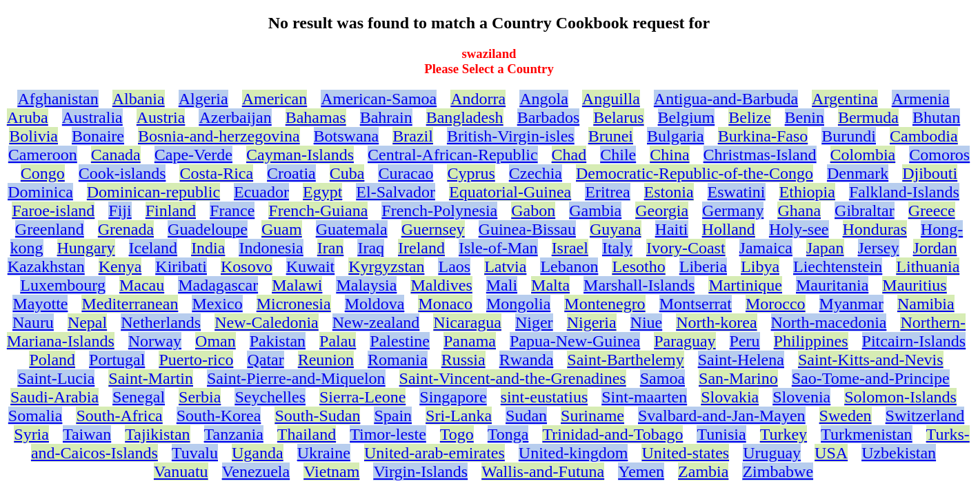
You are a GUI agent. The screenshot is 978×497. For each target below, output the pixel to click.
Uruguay (772, 453)
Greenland (49, 229)
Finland (171, 211)
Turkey (783, 434)
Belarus (618, 117)
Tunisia (721, 434)
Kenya (120, 266)
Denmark (857, 173)
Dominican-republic (153, 192)
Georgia (661, 211)
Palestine (400, 341)
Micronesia (294, 304)
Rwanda (526, 360)
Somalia (35, 416)
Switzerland (925, 416)
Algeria (203, 99)
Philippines (811, 341)
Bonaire (98, 136)
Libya (760, 266)
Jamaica (765, 248)
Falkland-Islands (904, 192)
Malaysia (366, 285)
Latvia (505, 266)
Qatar (265, 360)
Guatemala (352, 229)
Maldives (441, 285)
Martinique (745, 285)
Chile (618, 155)
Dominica (40, 192)
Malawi (297, 285)
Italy (617, 248)
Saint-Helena (741, 360)
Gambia (595, 211)
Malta (550, 285)
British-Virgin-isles (511, 136)
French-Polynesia (439, 211)
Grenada (126, 229)
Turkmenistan (866, 434)
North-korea (716, 322)
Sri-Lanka (459, 416)
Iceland (153, 248)
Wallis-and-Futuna (542, 471)
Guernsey (433, 229)
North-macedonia (829, 322)
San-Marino (738, 378)
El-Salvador (395, 192)
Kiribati (181, 266)
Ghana (799, 211)
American (275, 99)
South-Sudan (317, 416)
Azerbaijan (235, 117)
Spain (393, 416)
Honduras (875, 229)
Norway (154, 341)
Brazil (412, 136)
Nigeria (592, 322)
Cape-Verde (193, 155)
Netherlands (161, 322)
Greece (931, 211)
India (208, 248)
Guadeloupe (208, 229)
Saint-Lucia (55, 378)
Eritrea (607, 192)
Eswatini (737, 192)
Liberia (703, 266)
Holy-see (799, 229)
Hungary (86, 248)
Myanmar (851, 304)
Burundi (848, 136)
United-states (685, 453)
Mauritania (832, 285)
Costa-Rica (216, 173)
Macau (141, 285)
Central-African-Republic (453, 155)
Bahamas (316, 117)
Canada (116, 155)
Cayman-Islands (300, 155)
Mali (501, 285)
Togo (457, 434)
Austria (161, 117)
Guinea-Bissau (527, 229)
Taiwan (87, 434)
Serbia (200, 397)
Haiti (671, 229)
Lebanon (569, 266)
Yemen (641, 471)
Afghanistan (57, 99)
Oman (215, 341)
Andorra (478, 99)
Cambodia (924, 136)
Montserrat (695, 304)
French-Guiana (318, 211)
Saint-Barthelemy (625, 360)
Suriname (592, 416)
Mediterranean (129, 304)
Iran (330, 248)
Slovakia (730, 397)
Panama (469, 341)
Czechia (535, 173)
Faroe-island (53, 211)
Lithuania (927, 266)
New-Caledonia (266, 322)
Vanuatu (181, 471)
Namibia (926, 304)
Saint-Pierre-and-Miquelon (296, 378)
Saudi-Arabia (54, 397)
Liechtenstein (837, 266)
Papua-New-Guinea (575, 341)
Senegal (138, 397)
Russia (463, 360)
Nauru (33, 322)
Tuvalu (195, 453)
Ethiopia (807, 192)
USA (831, 453)
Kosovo (246, 266)
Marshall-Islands (639, 285)
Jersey (878, 248)
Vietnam (331, 471)
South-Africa (119, 416)
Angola (543, 99)
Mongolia (518, 304)
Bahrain (386, 117)
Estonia (669, 192)
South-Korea (219, 416)
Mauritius (914, 285)
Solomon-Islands (900, 397)
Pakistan (278, 341)
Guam (281, 229)
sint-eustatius (544, 397)
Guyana (615, 229)
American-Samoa (379, 99)
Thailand (306, 434)
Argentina (845, 99)
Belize (749, 117)
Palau (337, 341)
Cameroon (42, 155)
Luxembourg (63, 285)
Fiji (119, 211)
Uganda (257, 453)
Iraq (370, 248)
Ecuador (261, 192)
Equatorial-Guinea (510, 192)
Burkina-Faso (763, 136)
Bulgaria (675, 136)
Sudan (526, 416)
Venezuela (256, 471)
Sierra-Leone (362, 397)
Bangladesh (464, 117)
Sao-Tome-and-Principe (871, 378)
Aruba (27, 117)
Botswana (346, 136)
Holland (728, 229)
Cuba (347, 173)
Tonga (508, 434)
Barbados (548, 117)
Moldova (375, 304)
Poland (52, 360)
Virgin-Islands (420, 471)
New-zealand (376, 322)
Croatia (291, 173)
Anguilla (611, 99)
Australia (92, 117)
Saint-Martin (150, 378)
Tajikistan (157, 434)
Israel (570, 248)
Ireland (421, 248)
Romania (398, 360)
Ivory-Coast (686, 248)
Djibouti (929, 173)
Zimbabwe (777, 471)
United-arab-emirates (434, 453)
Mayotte (40, 304)
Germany (733, 211)
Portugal (117, 360)
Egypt (322, 192)
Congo (43, 173)
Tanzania (233, 434)
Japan (825, 248)
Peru (745, 341)
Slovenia (801, 397)
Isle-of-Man (498, 248)
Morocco (776, 304)
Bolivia (33, 136)
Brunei (610, 136)
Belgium (686, 117)
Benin (804, 117)
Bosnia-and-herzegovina (219, 136)
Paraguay (684, 341)
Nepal (87, 322)
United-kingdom (573, 453)
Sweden (845, 416)
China (669, 155)
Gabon (533, 211)
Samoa (662, 378)
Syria (31, 434)
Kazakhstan (46, 266)
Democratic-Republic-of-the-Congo (694, 173)
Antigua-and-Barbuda (726, 99)
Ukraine (323, 453)
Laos (454, 266)
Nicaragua (467, 322)
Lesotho (638, 266)
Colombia (863, 155)
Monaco (445, 304)
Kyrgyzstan (386, 266)
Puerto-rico (196, 360)
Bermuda (868, 117)
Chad (569, 155)
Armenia (921, 99)
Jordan (935, 248)
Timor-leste (388, 434)
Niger (534, 322)
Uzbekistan (898, 453)
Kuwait (310, 266)
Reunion (326, 360)
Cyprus (471, 173)
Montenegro (604, 304)
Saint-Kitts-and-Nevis (871, 360)
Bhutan (936, 117)
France (232, 211)
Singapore (452, 397)
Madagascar (218, 285)
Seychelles (270, 397)
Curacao (405, 173)
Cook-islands (122, 173)
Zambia (703, 471)
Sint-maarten (644, 397)
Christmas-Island (760, 155)
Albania (138, 99)
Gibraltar (865, 211)
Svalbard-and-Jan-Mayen (722, 416)
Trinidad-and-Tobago (612, 434)
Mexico (217, 304)
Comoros (939, 155)
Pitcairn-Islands (914, 341)
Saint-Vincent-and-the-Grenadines (512, 378)
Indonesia (271, 248)
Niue (646, 322)
